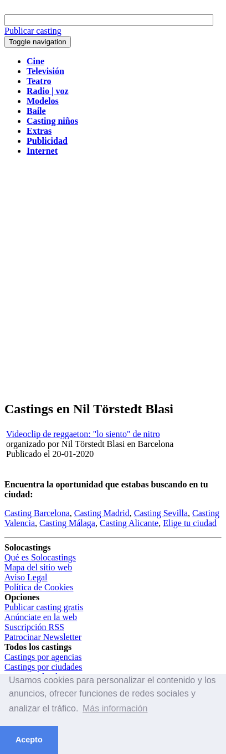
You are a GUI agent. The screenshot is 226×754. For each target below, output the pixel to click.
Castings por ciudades (43, 667)
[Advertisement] (113, 278)
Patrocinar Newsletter (42, 637)
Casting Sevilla (161, 513)
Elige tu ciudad (190, 523)
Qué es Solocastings (40, 557)
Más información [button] (115, 708)
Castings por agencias (43, 657)
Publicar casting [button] (32, 30)
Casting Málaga (67, 523)
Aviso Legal (25, 577)
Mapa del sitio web (38, 567)
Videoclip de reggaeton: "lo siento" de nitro (83, 434)
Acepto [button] (29, 739)
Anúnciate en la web (40, 617)
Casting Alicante (129, 523)
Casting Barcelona (37, 513)
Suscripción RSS (34, 627)
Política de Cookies (38, 587)
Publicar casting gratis (43, 607)
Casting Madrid (102, 513)
